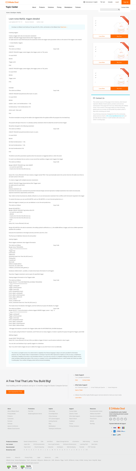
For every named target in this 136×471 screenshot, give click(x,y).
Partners (78, 7)
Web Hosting (86, 441)
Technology (52, 411)
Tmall (28, 460)
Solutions (51, 7)
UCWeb (81, 460)
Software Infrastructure (69, 444)
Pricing (59, 7)
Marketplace (68, 7)
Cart (102, 2)
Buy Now (119, 36)
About (34, 7)
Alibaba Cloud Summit (14, 428)
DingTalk (94, 460)
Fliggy (62, 460)
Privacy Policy (28, 457)
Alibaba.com (47, 460)
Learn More (102, 36)
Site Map (92, 423)
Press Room (93, 418)
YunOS (66, 460)
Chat (76, 380)
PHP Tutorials (91, 447)
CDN (42, 441)
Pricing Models (12, 413)
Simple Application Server (35, 413)
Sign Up (125, 2)
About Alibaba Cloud (13, 411)
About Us (17, 457)
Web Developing (71, 447)
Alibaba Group (10, 460)
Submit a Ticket (73, 413)
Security (96, 441)
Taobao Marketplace (20, 460)
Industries (50, 447)
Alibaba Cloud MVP (95, 413)
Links (56, 457)
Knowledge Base (53, 413)
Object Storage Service (62, 441)
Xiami (90, 460)
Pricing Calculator (74, 426)
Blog (50, 423)
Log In (117, 2)
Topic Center (27, 447)
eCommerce (75, 441)
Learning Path (84, 444)
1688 (52, 460)
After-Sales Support (74, 416)
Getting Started (53, 421)
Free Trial (30, 411)
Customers (11, 418)
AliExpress (40, 460)
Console (110, 2)
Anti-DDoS (50, 441)
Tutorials (81, 447)
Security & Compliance (96, 416)
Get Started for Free (15, 392)
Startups (10, 423)
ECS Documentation (38, 444)
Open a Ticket (79, 390)
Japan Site (27, 444)
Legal (38, 457)
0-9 (86, 449)
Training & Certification (55, 428)
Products (42, 7)
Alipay (99, 460)
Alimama (57, 460)
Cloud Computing (39, 447)
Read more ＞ (64, 27)
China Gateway (53, 416)
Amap (77, 460)
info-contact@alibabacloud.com (115, 116)
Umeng (86, 460)
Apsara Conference (13, 426)
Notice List (48, 457)
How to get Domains (53, 444)
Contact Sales (125, 7)
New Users (94, 444)
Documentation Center (96, 411)
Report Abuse (73, 418)
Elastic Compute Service (30, 441)
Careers (8, 457)
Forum (71, 423)
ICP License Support (54, 418)
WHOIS (92, 421)
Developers (60, 447)
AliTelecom (72, 460)
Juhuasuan (33, 460)
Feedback (72, 421)
